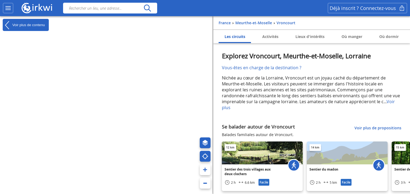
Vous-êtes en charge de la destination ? (261, 68)
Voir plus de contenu (24, 25)
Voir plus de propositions (377, 127)
